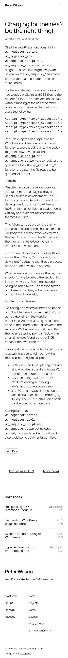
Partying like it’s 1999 (21, 469)
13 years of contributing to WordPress (23, 533)
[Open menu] (61, 5)
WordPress (12, 449)
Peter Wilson (13, 5)
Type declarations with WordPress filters (20, 547)
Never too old (51, 469)
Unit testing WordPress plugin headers (21, 520)
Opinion (35, 38)
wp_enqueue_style (19, 159)
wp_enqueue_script (20, 155)
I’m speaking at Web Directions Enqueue (18, 506)
